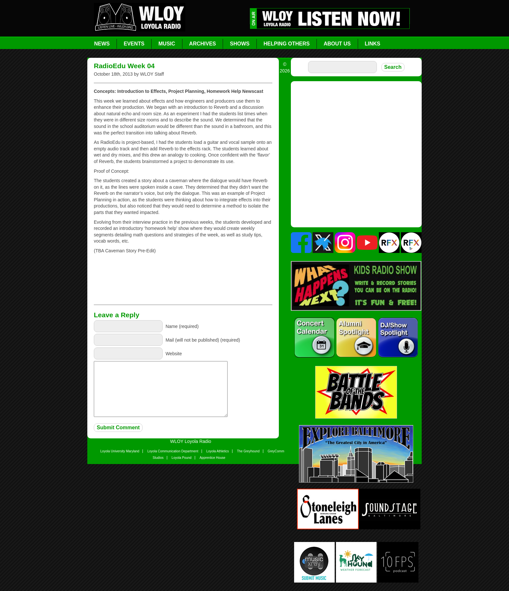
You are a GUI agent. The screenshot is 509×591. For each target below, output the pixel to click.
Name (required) (182, 326)
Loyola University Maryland (119, 451)
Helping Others (287, 43)
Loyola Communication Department (172, 451)
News (102, 43)
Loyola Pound (182, 457)
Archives (202, 43)
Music (166, 43)
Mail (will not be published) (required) (203, 340)
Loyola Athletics (217, 451)
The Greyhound (248, 451)
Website (174, 353)
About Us (337, 43)
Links (372, 43)
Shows (239, 43)
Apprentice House (213, 457)
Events (134, 43)
